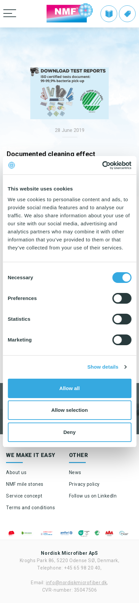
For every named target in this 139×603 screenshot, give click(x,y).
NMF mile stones (25, 484)
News (75, 472)
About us (16, 472)
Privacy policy (84, 484)
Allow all (69, 388)
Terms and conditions (30, 507)
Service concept (24, 496)
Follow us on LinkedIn (93, 496)
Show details (103, 367)
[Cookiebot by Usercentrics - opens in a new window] (102, 165)
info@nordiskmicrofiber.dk (76, 582)
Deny (69, 432)
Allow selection (69, 410)
